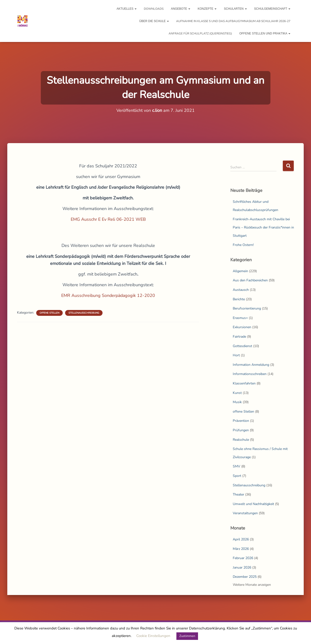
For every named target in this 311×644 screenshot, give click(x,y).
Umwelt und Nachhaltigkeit (253, 504)
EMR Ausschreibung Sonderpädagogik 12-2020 (108, 295)
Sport (237, 475)
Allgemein (240, 271)
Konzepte (207, 9)
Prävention (241, 420)
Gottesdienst (242, 346)
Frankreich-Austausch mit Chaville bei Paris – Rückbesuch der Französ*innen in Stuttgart (263, 227)
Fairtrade (239, 336)
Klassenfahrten (244, 383)
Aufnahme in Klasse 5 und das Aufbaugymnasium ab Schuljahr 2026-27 (233, 21)
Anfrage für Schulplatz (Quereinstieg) (200, 33)
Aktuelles (127, 9)
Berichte (239, 299)
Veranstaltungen (245, 513)
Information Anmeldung (251, 364)
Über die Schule (154, 21)
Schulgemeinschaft (272, 9)
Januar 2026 (242, 567)
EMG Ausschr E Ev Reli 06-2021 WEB (108, 219)
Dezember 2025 (245, 576)
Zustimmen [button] (187, 636)
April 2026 (241, 539)
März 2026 (241, 548)
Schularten (235, 9)
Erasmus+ (240, 318)
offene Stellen (49, 313)
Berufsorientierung (247, 308)
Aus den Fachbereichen (250, 280)
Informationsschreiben (250, 374)
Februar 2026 (243, 558)
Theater (238, 494)
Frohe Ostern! (243, 245)
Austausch (241, 289)
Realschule (241, 439)
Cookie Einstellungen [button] (153, 635)
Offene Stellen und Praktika (264, 33)
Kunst (237, 393)
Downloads (154, 9)
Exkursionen (242, 327)
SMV (236, 466)
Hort (236, 355)
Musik (237, 402)
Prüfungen (241, 430)
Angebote (180, 9)
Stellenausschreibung (84, 313)
